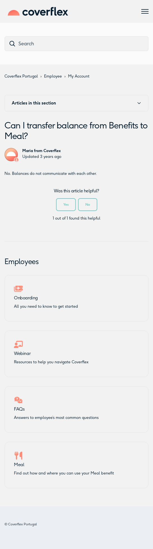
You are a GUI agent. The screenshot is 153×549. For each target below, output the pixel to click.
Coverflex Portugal (21, 76)
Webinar (22, 353)
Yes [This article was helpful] (66, 204)
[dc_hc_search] (76, 43)
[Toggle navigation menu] (145, 11)
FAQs (19, 409)
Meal (19, 464)
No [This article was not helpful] (87, 204)
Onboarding (26, 297)
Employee (53, 76)
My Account (78, 76)
